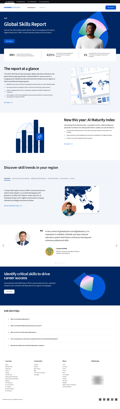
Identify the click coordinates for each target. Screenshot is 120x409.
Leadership (8, 369)
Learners (36, 365)
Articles (64, 379)
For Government (9, 385)
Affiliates (65, 383)
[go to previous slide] (3, 245)
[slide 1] (56, 263)
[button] (111, 8)
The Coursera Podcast (39, 373)
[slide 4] (61, 263)
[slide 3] (59, 263)
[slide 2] (57, 263)
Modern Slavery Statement (69, 385)
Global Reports (32, 7)
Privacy (64, 371)
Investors (65, 367)
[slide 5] (62, 263)
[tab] (7, 178)
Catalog (7, 373)
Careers (7, 371)
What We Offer (8, 367)
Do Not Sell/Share (67, 387)
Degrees (7, 381)
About (6, 365)
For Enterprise (8, 383)
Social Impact (8, 391)
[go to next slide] (116, 245)
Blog (35, 371)
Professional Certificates (11, 377)
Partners (36, 367)
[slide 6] (64, 263)
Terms (64, 369)
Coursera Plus (8, 375)
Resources (43, 7)
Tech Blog (36, 375)
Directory (65, 381)
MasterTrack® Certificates (11, 379)
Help (64, 373)
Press (64, 365)
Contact (64, 377)
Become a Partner (9, 389)
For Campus (8, 387)
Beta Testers (37, 369)
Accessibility (66, 375)
